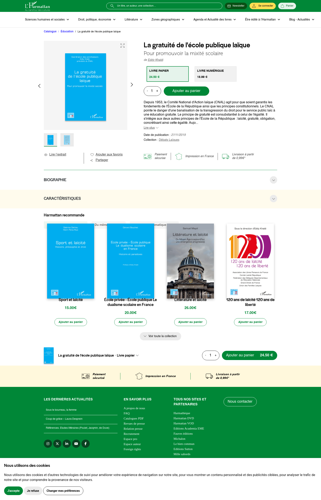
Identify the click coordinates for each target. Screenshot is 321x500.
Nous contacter (240, 402)
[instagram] (48, 444)
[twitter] (57, 444)
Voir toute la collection (162, 336)
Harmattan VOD (184, 423)
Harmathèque (182, 413)
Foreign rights (132, 449)
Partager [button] (99, 160)
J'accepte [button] (13, 490)
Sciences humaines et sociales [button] (45, 19)
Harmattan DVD (184, 418)
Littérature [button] (131, 19)
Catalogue (50, 31)
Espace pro (130, 439)
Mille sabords (182, 454)
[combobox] (129, 355)
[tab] (168, 74)
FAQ (127, 413)
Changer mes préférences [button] (63, 490)
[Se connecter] (263, 6)
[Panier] (287, 6)
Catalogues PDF (134, 418)
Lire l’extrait (55, 155)
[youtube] (76, 444)
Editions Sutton (183, 449)
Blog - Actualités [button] (299, 19)
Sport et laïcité (71, 300)
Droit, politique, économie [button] (95, 19)
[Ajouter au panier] (70, 322)
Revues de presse (134, 423)
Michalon (179, 439)
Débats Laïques (169, 140)
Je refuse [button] (33, 490)
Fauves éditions (183, 433)
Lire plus (149, 127)
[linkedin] (67, 444)
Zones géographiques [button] (165, 19)
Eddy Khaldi (155, 60)
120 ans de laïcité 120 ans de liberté (250, 302)
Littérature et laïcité (190, 300)
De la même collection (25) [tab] (65, 225)
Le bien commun (184, 444)
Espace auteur (132, 444)
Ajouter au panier (186, 91)
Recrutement (131, 434)
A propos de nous (134, 408)
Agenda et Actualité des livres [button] (212, 19)
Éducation (67, 31)
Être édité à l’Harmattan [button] (260, 19)
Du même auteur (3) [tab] (109, 225)
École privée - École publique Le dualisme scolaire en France (130, 302)
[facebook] (85, 444)
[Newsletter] (236, 6)
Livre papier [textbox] (126, 355)
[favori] (91, 291)
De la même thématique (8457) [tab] (154, 225)
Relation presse (133, 429)
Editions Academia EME (189, 428)
